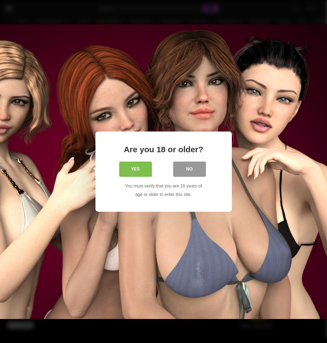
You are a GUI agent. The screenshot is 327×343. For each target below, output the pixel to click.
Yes (135, 168)
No (189, 168)
